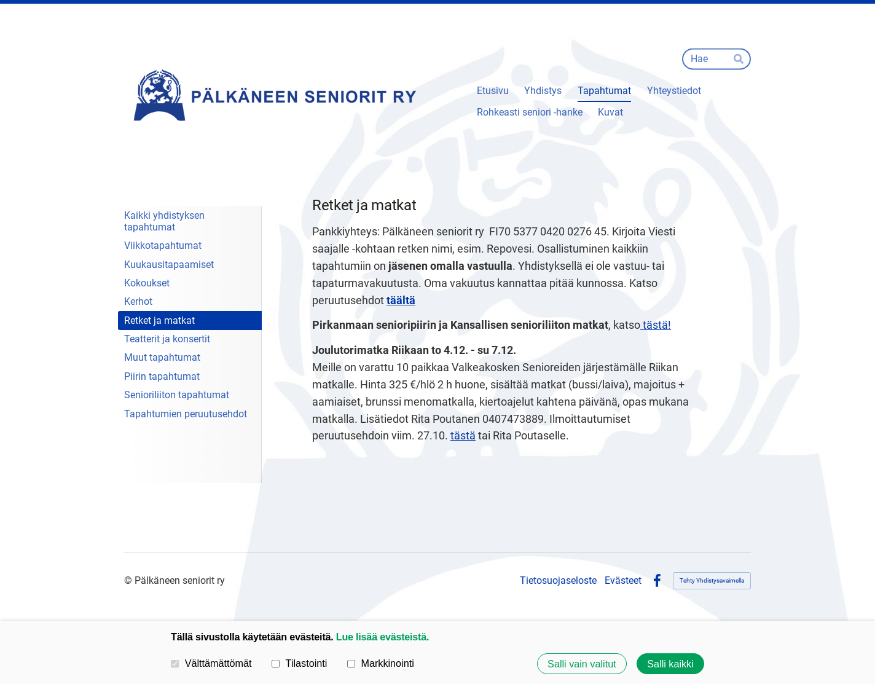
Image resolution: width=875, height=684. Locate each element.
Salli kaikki (670, 663)
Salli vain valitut (581, 663)
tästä (463, 435)
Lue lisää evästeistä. (382, 636)
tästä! (655, 324)
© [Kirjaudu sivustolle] (129, 580)
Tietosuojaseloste (558, 581)
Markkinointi (380, 663)
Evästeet (623, 581)
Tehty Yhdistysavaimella (712, 580)
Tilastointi (299, 663)
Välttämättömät (211, 663)
